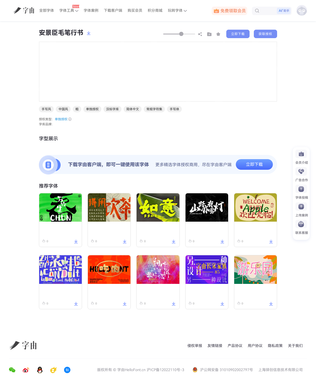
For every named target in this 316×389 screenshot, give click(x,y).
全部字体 (46, 10)
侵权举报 (194, 345)
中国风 (63, 109)
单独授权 (92, 109)
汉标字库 (112, 109)
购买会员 (135, 10)
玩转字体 (177, 10)
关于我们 (295, 345)
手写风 (46, 109)
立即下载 (238, 34)
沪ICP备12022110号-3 (165, 370)
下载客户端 (113, 10)
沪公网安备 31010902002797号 (223, 370)
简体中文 (132, 109)
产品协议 (235, 345)
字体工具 (69, 9)
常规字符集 (154, 109)
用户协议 (255, 345)
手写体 (174, 109)
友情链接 (214, 345)
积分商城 (155, 10)
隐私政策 (275, 345)
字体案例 (91, 10)
